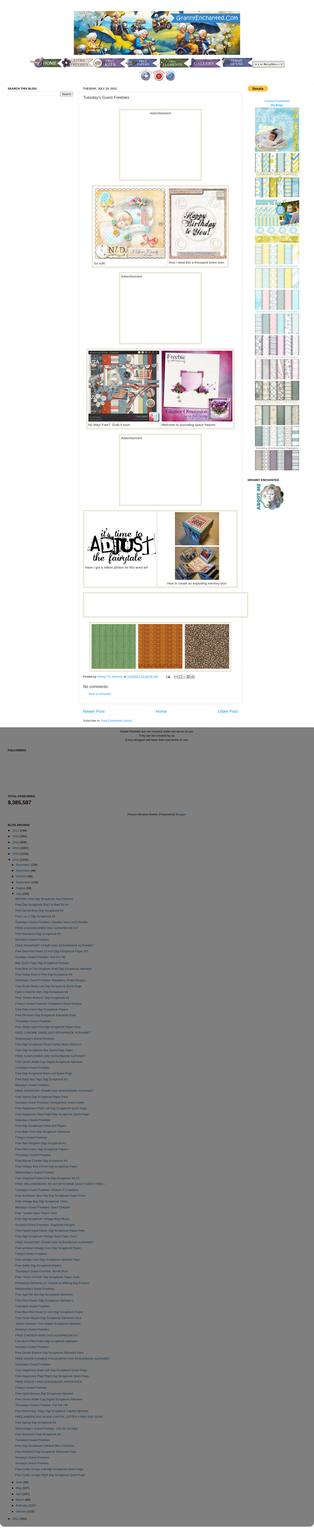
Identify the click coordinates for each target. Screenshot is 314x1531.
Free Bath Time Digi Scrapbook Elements (42, 1131)
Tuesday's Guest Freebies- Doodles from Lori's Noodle (51, 922)
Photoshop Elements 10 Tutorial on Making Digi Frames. (52, 1283)
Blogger (181, 814)
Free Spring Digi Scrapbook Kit (35, 1422)
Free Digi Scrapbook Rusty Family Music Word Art (48, 1044)
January (21, 1511)
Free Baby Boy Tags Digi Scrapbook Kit (41, 1079)
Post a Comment (100, 694)
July (19, 893)
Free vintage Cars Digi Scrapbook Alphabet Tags (47, 1259)
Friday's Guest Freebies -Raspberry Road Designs (48, 1003)
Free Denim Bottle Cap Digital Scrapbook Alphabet (48, 1061)
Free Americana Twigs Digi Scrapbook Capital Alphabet (51, 1411)
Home (161, 711)
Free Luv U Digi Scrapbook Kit (35, 916)
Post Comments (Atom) (116, 720)
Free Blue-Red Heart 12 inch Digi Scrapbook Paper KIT (52, 951)
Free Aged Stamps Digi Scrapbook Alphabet (44, 1393)
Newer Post (94, 711)
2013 (16, 853)
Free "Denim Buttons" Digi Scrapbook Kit (42, 997)
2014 (16, 848)
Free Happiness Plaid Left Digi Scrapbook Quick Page (51, 1108)
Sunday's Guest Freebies (32, 1347)
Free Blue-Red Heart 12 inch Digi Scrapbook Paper (49, 1312)
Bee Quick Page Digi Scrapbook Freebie (42, 963)
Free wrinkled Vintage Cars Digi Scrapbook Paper (48, 1248)
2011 (16, 1518)
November (23, 870)
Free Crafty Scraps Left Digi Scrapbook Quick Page (49, 1469)
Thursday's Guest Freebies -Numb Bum (41, 1271)
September (23, 882)
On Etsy (276, 105)
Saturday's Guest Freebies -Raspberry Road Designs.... (52, 980)
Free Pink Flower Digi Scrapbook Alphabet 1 (44, 1300)
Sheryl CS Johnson (110, 676)
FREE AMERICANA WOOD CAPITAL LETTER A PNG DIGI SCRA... (60, 1416)
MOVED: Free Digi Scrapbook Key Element (44, 899)
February (22, 1505)
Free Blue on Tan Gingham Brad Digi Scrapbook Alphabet (53, 968)
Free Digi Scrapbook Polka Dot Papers (41, 1125)
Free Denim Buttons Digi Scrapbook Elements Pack (49, 1352)
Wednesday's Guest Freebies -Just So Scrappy (46, 1428)
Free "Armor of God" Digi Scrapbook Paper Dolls (47, 1277)
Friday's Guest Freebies (31, 1137)
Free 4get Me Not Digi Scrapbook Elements (44, 1294)
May (19, 1488)
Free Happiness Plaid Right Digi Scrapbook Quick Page (52, 1114)
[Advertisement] (160, 146)
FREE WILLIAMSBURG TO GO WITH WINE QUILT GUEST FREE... (60, 1184)
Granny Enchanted (276, 101)
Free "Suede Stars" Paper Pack (36, 1213)
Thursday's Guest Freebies (33, 1021)
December (23, 864)
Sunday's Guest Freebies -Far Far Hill (40, 957)
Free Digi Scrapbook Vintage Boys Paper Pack (46, 1236)
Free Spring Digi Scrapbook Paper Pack (41, 1096)
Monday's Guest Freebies (32, 939)
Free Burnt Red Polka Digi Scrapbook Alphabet (46, 1341)
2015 (16, 842)
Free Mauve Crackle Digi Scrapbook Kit (41, 1160)
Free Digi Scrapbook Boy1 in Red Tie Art (42, 904)
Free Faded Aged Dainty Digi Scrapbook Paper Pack (50, 1230)
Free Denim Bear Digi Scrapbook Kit (39, 910)
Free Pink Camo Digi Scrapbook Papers (41, 1009)
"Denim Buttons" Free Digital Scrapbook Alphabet (48, 1323)
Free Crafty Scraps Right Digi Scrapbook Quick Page (50, 1475)
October (21, 876)
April (19, 1494)
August (21, 888)
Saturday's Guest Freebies (32, 1120)
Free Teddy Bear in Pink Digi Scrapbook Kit (44, 974)
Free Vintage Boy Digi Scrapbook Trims (41, 1201)
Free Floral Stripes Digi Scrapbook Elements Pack (48, 1318)
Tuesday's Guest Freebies (32, 1067)
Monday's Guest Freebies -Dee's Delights (42, 1207)
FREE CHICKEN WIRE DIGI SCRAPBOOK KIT (46, 928)
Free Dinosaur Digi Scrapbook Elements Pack (45, 1015)
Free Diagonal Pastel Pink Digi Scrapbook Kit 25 (47, 1178)
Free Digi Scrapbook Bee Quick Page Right (44, 1050)
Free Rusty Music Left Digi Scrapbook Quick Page (48, 986)
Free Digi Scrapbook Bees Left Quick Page (43, 1073)
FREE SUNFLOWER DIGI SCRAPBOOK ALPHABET (50, 1056)
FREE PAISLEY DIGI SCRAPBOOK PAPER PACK (48, 1381)
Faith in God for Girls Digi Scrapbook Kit (41, 992)
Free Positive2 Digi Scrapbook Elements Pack (45, 1451)
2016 (16, 836)
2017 (16, 830)
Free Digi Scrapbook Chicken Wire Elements (44, 1445)
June (19, 1482)
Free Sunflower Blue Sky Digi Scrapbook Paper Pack (50, 1195)
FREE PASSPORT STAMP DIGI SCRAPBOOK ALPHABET (54, 945)
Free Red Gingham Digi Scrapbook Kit (40, 1143)
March (20, 1499)
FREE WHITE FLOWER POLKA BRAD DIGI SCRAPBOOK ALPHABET (62, 1358)
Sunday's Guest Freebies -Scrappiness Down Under (49, 1102)
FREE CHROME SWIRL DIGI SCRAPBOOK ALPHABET (52, 1032)
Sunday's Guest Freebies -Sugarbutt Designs (45, 1224)
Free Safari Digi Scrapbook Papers (38, 1265)
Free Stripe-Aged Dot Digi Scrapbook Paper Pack (48, 1027)
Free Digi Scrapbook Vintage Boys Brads (42, 1219)
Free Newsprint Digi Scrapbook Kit (38, 933)
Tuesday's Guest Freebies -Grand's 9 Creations (46, 1190)
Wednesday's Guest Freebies (34, 1038)
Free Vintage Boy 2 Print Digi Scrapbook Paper (46, 1166)
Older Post (228, 711)
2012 (16, 859)
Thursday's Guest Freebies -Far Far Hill (41, 1405)
